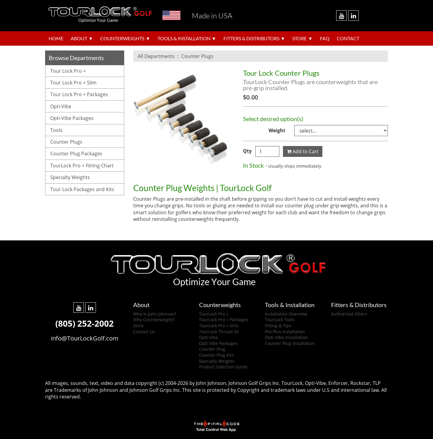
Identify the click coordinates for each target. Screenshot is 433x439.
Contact (348, 38)
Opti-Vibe (60, 106)
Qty (247, 151)
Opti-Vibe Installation (286, 337)
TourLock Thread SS (219, 331)
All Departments (156, 56)
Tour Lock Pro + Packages (79, 94)
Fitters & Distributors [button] (251, 38)
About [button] (79, 38)
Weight (277, 130)
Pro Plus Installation (285, 331)
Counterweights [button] (122, 38)
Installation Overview (286, 314)
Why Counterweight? (154, 319)
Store (138, 325)
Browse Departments (76, 57)
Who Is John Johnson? (154, 314)
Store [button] (299, 38)
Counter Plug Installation (290, 343)
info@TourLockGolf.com (84, 338)
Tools (56, 130)
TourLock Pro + (214, 314)
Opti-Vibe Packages (72, 118)
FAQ (325, 38)
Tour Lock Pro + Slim (73, 82)
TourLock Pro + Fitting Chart (82, 165)
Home (56, 38)
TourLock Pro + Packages (223, 319)
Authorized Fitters (349, 314)
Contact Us (144, 331)
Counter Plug (212, 349)
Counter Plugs (197, 56)
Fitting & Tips (278, 325)
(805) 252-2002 (84, 323)
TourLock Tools (280, 319)
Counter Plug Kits (216, 355)
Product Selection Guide (223, 367)
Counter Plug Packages (76, 153)
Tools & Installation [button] (184, 38)
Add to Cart (302, 151)
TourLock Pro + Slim (218, 325)
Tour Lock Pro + (68, 71)
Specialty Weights (70, 177)
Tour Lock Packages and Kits (82, 189)
